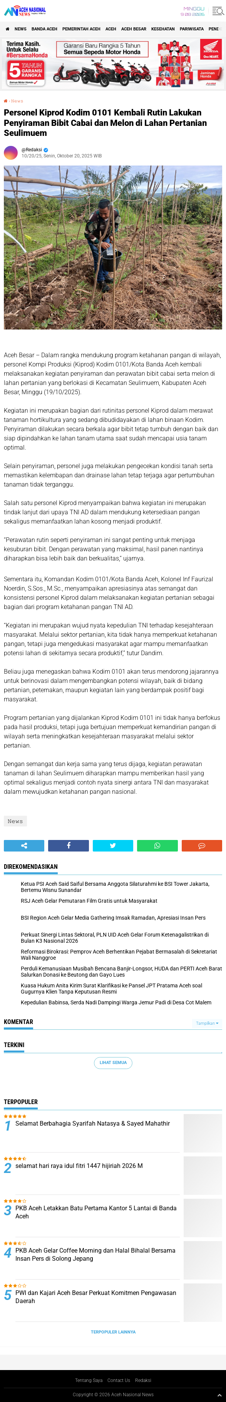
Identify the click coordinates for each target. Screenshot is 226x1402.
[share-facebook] (68, 846)
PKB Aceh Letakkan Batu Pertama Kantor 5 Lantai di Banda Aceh (96, 1212)
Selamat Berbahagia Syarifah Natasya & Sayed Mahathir (92, 1123)
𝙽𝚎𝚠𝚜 (17, 101)
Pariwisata (192, 29)
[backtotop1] (219, 1395)
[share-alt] (24, 846)
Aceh (110, 29)
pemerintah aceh (81, 29)
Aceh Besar (133, 29)
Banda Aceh (44, 29)
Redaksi (143, 1380)
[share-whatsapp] (157, 846)
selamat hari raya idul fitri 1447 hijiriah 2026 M (79, 1165)
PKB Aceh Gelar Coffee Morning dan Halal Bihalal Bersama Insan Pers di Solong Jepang (95, 1254)
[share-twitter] (113, 846)
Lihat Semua (113, 1062)
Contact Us (118, 1380)
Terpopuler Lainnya (113, 1332)
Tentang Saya (88, 1380)
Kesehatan (163, 29)
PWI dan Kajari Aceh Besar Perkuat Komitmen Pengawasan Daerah (95, 1297)
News (21, 29)
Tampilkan (207, 1023)
